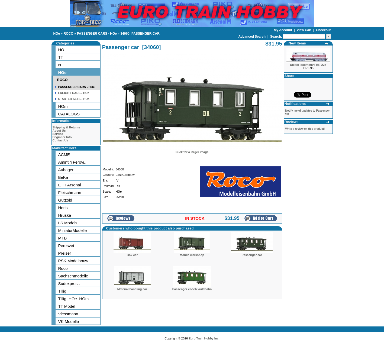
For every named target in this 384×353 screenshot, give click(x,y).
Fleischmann (69, 192)
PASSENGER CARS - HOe (97, 33)
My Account (283, 30)
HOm (63, 106)
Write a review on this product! (305, 128)
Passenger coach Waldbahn (192, 289)
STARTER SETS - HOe (73, 99)
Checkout (323, 30)
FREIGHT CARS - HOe (73, 93)
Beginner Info (62, 137)
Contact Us (60, 140)
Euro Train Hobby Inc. (204, 338)
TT (60, 57)
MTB (62, 238)
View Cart (304, 30)
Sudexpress (69, 283)
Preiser (64, 253)
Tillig (62, 291)
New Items (297, 43)
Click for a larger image (192, 152)
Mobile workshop (192, 255)
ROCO (68, 33)
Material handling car (132, 289)
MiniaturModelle (72, 230)
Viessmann (68, 314)
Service (58, 133)
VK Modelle (68, 321)
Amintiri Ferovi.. (72, 162)
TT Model (66, 306)
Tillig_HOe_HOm (73, 298)
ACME (64, 154)
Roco (63, 268)
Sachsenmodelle (73, 276)
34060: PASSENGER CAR (140, 33)
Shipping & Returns (66, 127)
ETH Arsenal (69, 185)
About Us (59, 130)
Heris (63, 207)
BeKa (63, 177)
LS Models (68, 223)
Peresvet (66, 245)
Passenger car (252, 255)
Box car (132, 255)
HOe (56, 33)
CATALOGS (69, 114)
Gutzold (65, 200)
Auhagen (66, 169)
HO (61, 49)
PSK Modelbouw (73, 260)
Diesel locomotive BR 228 (308, 64)
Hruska (64, 215)
